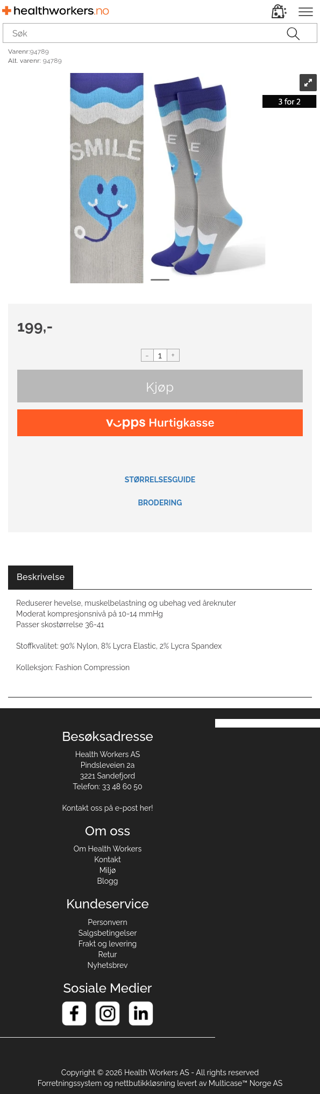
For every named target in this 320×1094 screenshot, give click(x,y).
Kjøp (160, 387)
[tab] (40, 578)
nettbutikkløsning (145, 1083)
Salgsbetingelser (108, 933)
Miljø (107, 870)
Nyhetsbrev (108, 965)
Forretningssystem (70, 1083)
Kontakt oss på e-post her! (107, 808)
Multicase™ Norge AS (246, 1083)
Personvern (107, 922)
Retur (107, 954)
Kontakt (107, 859)
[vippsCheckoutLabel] (160, 422)
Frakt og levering (108, 943)
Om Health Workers (108, 849)
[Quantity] (160, 355)
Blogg (107, 881)
